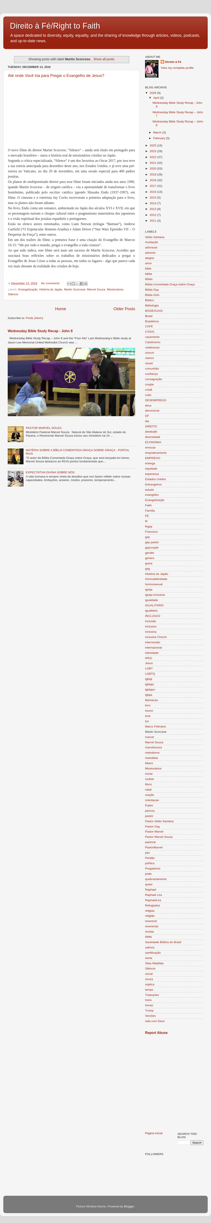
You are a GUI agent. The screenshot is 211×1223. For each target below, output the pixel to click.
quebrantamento (156, 879)
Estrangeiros (153, 484)
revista (149, 931)
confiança (151, 373)
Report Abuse (156, 1033)
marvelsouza (153, 747)
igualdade (151, 600)
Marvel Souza (96, 289)
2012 (153, 215)
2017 (153, 186)
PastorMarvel (154, 847)
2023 (153, 151)
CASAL (150, 331)
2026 (153, 93)
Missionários (115, 289)
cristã (148, 389)
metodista (151, 758)
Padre (149, 805)
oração (149, 794)
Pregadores (152, 868)
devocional (152, 410)
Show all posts (104, 59)
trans (148, 1000)
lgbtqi (148, 679)
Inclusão (150, 621)
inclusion (151, 626)
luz (147, 721)
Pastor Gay (152, 826)
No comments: (51, 283)
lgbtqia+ (150, 689)
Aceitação (151, 242)
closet (149, 363)
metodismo (152, 752)
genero (149, 558)
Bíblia (149, 279)
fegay (148, 526)
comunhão (152, 368)
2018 (153, 180)
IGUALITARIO (154, 605)
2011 (153, 220)
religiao (150, 910)
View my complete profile (177, 67)
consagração (153, 379)
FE (147, 516)
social (149, 973)
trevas (149, 1005)
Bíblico (149, 300)
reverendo (151, 926)
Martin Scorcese (74, 289)
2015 (153, 197)
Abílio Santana (154, 237)
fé (146, 521)
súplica (149, 984)
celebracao (152, 347)
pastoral (150, 842)
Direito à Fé (173, 62)
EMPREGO (152, 458)
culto (148, 395)
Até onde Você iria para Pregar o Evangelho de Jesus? (56, 75)
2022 (153, 157)
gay (147, 537)
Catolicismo (152, 342)
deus (148, 405)
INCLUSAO (152, 616)
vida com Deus (155, 1021)
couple (149, 384)
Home (60, 308)
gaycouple (152, 547)
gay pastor (152, 542)
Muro (148, 784)
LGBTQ (150, 673)
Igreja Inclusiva (155, 594)
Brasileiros (152, 321)
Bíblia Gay (152, 289)
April (156, 97)
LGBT (149, 668)
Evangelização (28, 289)
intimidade (152, 652)
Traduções (152, 995)
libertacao (151, 700)
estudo (149, 489)
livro (148, 705)
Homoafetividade (156, 579)
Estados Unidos (155, 479)
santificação (153, 952)
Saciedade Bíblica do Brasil (163, 942)
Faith (148, 505)
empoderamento (156, 452)
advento (150, 252)
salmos (150, 947)
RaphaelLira (153, 900)
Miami (149, 763)
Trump (149, 1010)
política (150, 863)
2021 (153, 162)
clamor (149, 358)
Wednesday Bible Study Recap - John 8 (40, 331)
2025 (153, 145)
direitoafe (151, 431)
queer (149, 884)
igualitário (151, 610)
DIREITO (151, 426)
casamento (152, 337)
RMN (148, 937)
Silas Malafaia (154, 963)
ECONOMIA (153, 442)
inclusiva (150, 631)
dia (147, 421)
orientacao (152, 800)
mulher (149, 779)
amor (148, 263)
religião (150, 915)
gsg (147, 568)
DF (147, 415)
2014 (153, 203)
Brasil (149, 316)
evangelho (152, 494)
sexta (148, 958)
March (157, 132)
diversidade (152, 437)
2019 (153, 174)
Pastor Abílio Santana (159, 821)
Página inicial (154, 1133)
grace (149, 563)
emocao (150, 447)
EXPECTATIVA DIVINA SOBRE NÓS (50, 472)
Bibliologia (152, 305)
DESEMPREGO (155, 400)
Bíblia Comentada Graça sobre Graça (170, 284)
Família (150, 510)
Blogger (129, 1206)
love (148, 716)
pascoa (150, 810)
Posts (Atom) (34, 318)
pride (148, 873)
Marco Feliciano (155, 726)
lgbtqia (149, 684)
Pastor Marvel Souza (159, 836)
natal (148, 789)
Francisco (151, 531)
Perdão (150, 858)
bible (148, 268)
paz (147, 852)
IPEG (148, 658)
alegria (149, 258)
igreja (148, 589)
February (159, 138)
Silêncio (13, 294)
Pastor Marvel (154, 831)
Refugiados (152, 905)
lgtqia (148, 694)
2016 (153, 191)
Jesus (149, 663)
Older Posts (124, 308)
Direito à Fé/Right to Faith (55, 25)
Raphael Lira (153, 895)
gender (149, 552)
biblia (148, 273)
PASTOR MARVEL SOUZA (44, 428)
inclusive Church (156, 637)
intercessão (152, 642)
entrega (150, 463)
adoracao (151, 247)
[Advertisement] (41, 1083)
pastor (149, 816)
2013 (153, 209)
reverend (151, 921)
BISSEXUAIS (154, 310)
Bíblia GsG (152, 295)
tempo (149, 989)
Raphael (150, 889)
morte (149, 773)
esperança (152, 474)
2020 (153, 168)
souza (149, 979)
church (149, 352)
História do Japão (50, 289)
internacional (153, 647)
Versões (150, 1015)
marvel (149, 737)
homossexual (154, 584)
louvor (149, 710)
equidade (151, 468)
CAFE (149, 326)
